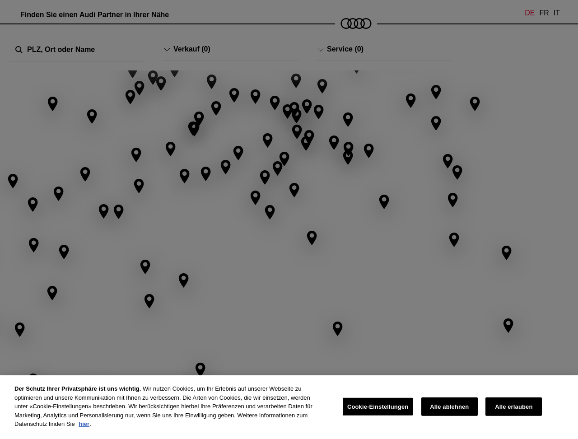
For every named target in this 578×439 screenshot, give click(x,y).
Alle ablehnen (449, 406)
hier (84, 423)
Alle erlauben (513, 406)
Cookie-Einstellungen (378, 406)
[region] (289, 407)
